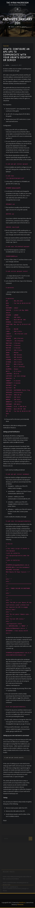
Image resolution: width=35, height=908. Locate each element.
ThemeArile (20, 904)
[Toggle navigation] (17, 9)
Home (12, 27)
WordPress (22, 902)
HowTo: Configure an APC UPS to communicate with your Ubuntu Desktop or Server (17, 55)
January (24, 27)
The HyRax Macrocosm (17, 2)
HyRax (6, 65)
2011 (18, 27)
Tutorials (6, 46)
